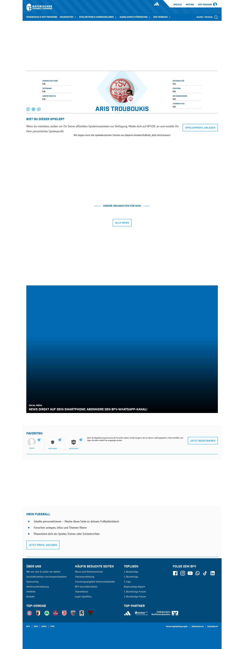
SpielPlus (177, 4)
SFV (28, 626)
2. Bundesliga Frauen (135, 596)
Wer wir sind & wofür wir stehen (43, 571)
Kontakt (30, 596)
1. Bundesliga (131, 571)
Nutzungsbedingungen (177, 626)
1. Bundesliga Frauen (135, 591)
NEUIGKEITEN (68, 17)
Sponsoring (32, 581)
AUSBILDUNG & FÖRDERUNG (135, 17)
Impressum (212, 626)
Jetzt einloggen (205, 4)
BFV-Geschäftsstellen (86, 586)
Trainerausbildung (84, 576)
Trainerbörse (81, 591)
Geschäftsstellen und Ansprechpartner (46, 576)
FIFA (52, 626)
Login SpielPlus (83, 596)
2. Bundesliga (131, 576)
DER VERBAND (162, 17)
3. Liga (127, 581)
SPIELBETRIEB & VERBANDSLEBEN (98, 17)
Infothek (190, 4)
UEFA (44, 626)
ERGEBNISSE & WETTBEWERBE (41, 17)
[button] (28, 109)
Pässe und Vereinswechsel (89, 571)
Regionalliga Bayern (134, 586)
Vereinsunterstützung (37, 586)
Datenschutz (198, 626)
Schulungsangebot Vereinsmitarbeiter (95, 581)
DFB (36, 626)
